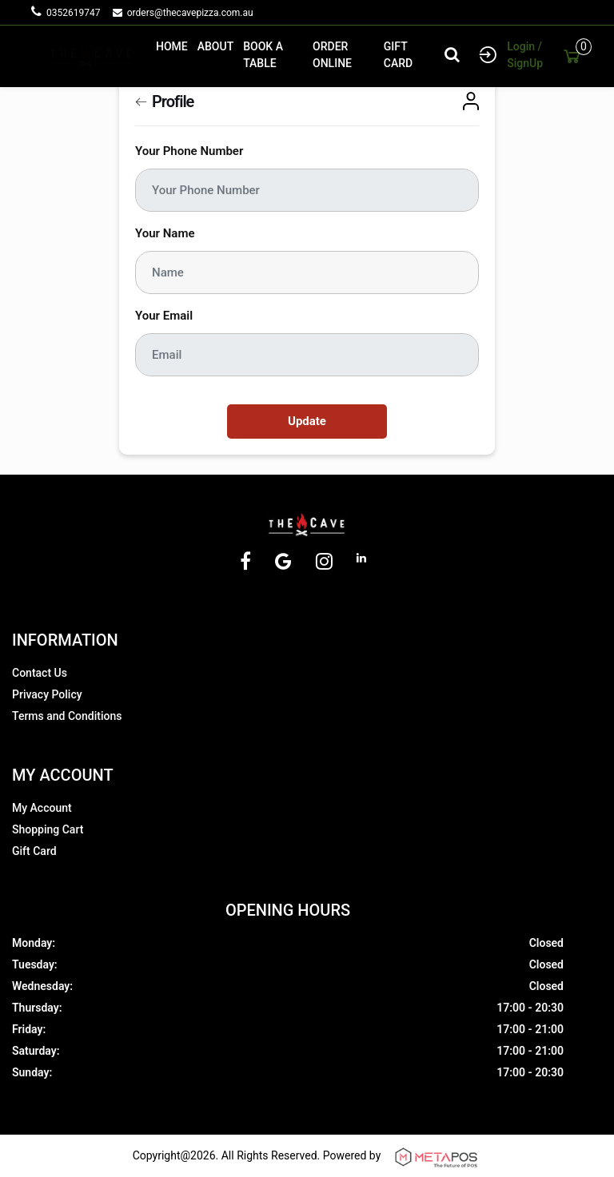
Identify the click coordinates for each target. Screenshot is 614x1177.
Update (307, 421)
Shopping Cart (47, 829)
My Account (42, 807)
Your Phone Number (189, 151)
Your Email (164, 315)
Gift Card (34, 851)
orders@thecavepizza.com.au (190, 12)
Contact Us (39, 672)
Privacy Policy (47, 694)
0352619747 (78, 12)
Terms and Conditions (67, 716)
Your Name (165, 233)
